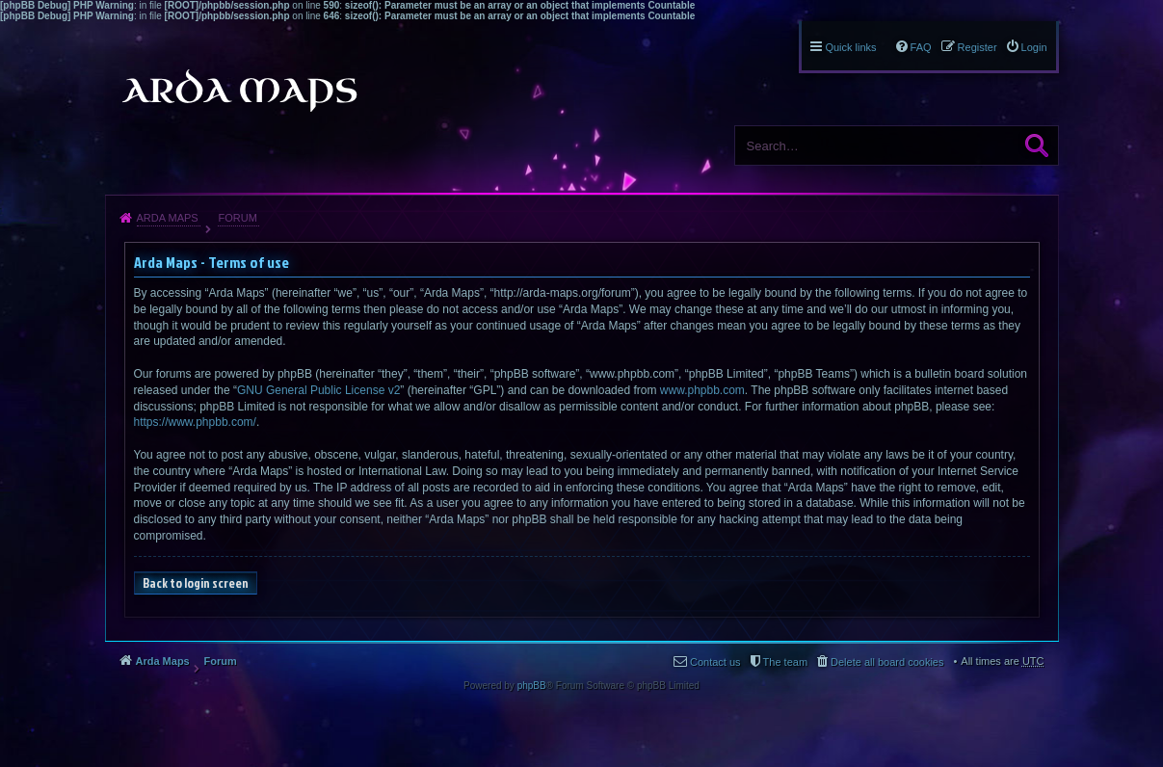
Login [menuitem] (1034, 47)
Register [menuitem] (977, 47)
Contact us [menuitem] (715, 662)
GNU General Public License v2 (318, 390)
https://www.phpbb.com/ (195, 422)
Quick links (850, 47)
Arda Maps (167, 218)
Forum (237, 218)
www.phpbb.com (702, 390)
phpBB (531, 685)
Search (1037, 145)
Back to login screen (196, 583)
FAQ (921, 47)
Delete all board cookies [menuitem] (887, 662)
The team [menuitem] (785, 662)
